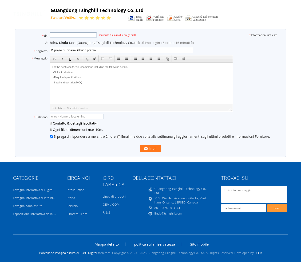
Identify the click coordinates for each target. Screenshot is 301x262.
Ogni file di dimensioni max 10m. (76, 129)
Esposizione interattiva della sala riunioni (42, 214)
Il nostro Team (77, 214)
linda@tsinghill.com (168, 213)
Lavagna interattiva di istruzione (35, 198)
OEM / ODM (111, 204)
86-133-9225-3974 (167, 208)
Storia (71, 198)
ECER (258, 253)
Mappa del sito (107, 244)
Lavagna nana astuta (27, 206)
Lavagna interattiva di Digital (33, 190)
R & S (106, 212)
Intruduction (75, 190)
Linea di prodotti (114, 196)
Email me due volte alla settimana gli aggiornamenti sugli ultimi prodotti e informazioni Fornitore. (193, 136)
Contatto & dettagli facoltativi (74, 123)
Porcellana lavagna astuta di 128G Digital (68, 253)
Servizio (72, 206)
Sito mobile (199, 244)
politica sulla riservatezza (154, 244)
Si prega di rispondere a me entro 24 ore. (83, 136)
